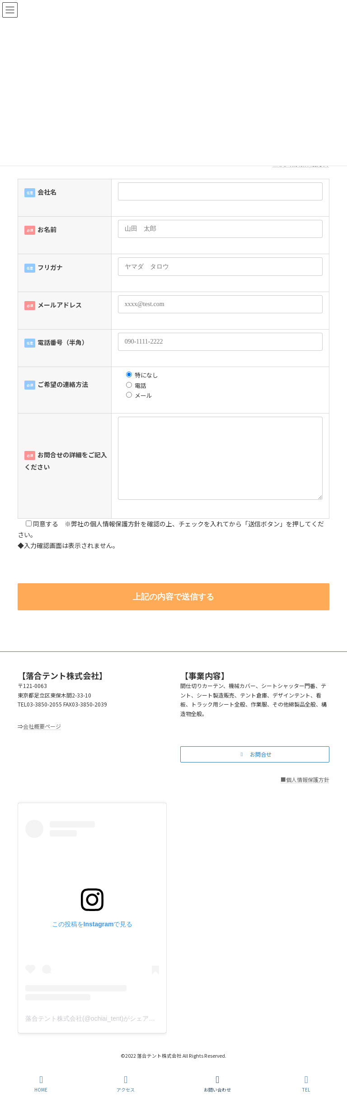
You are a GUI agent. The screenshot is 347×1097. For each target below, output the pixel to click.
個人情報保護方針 (307, 779)
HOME (40, 1083)
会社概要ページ (42, 726)
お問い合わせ (217, 1083)
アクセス (126, 1083)
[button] (254, 754)
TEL (306, 1083)
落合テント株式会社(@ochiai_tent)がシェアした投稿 (99, 1018)
